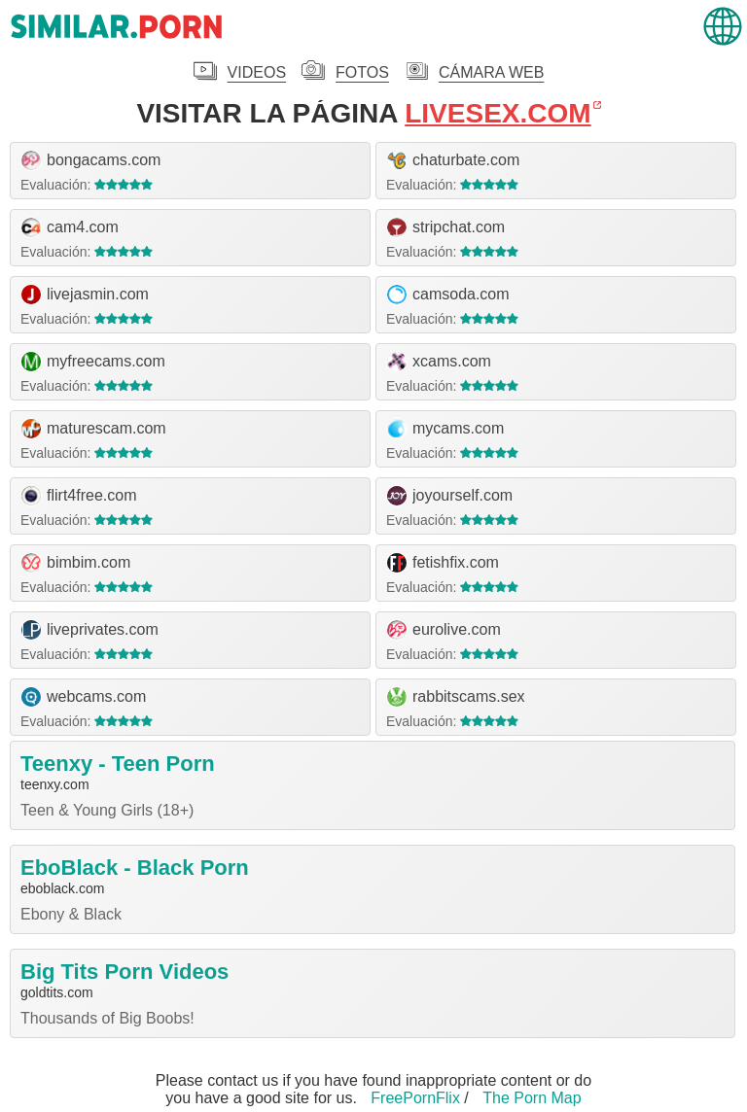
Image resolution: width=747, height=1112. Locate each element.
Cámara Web (491, 72)
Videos (257, 72)
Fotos (362, 72)
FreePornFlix (415, 1098)
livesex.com (497, 113)
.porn (117, 26)
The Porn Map (531, 1098)
